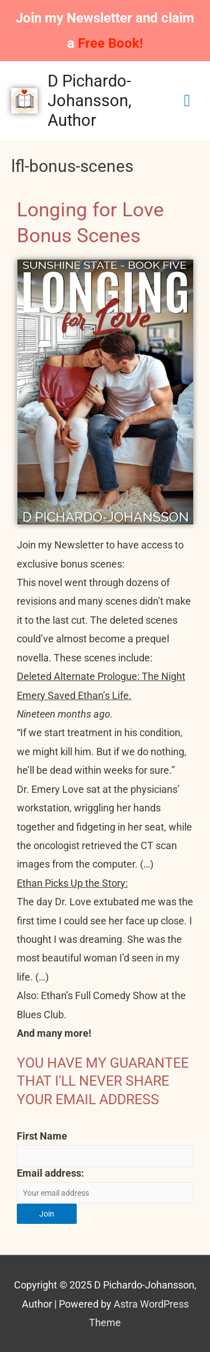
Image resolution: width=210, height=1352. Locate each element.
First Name (42, 1136)
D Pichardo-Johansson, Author (90, 100)
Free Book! (110, 43)
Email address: (50, 1173)
